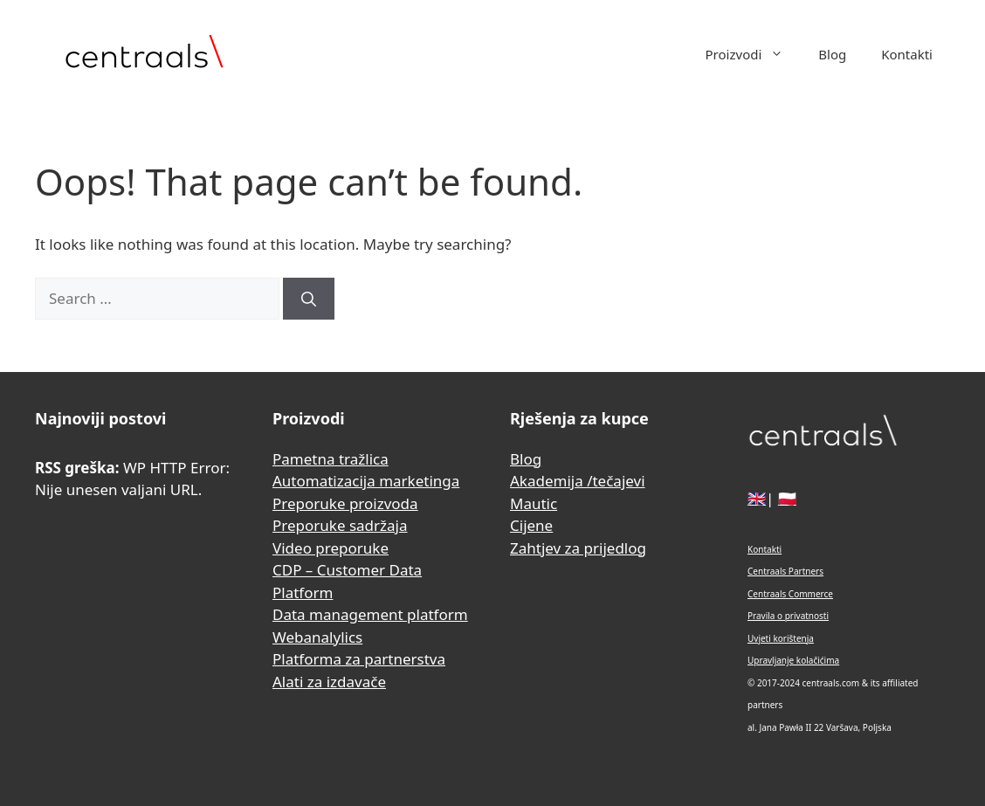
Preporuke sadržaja (340, 525)
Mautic (533, 503)
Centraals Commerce (790, 594)
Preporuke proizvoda (345, 503)
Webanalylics (317, 637)
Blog (832, 54)
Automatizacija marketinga (365, 481)
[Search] (308, 299)
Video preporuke (330, 548)
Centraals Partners (785, 571)
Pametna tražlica (330, 459)
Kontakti (907, 54)
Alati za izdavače (329, 682)
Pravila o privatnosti (788, 616)
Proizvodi (754, 54)
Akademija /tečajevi (577, 481)
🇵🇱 (787, 498)
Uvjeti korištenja (780, 638)
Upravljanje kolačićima (793, 660)
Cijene (531, 525)
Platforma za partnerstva (358, 659)
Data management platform (370, 614)
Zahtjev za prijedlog (578, 548)
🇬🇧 (756, 498)
